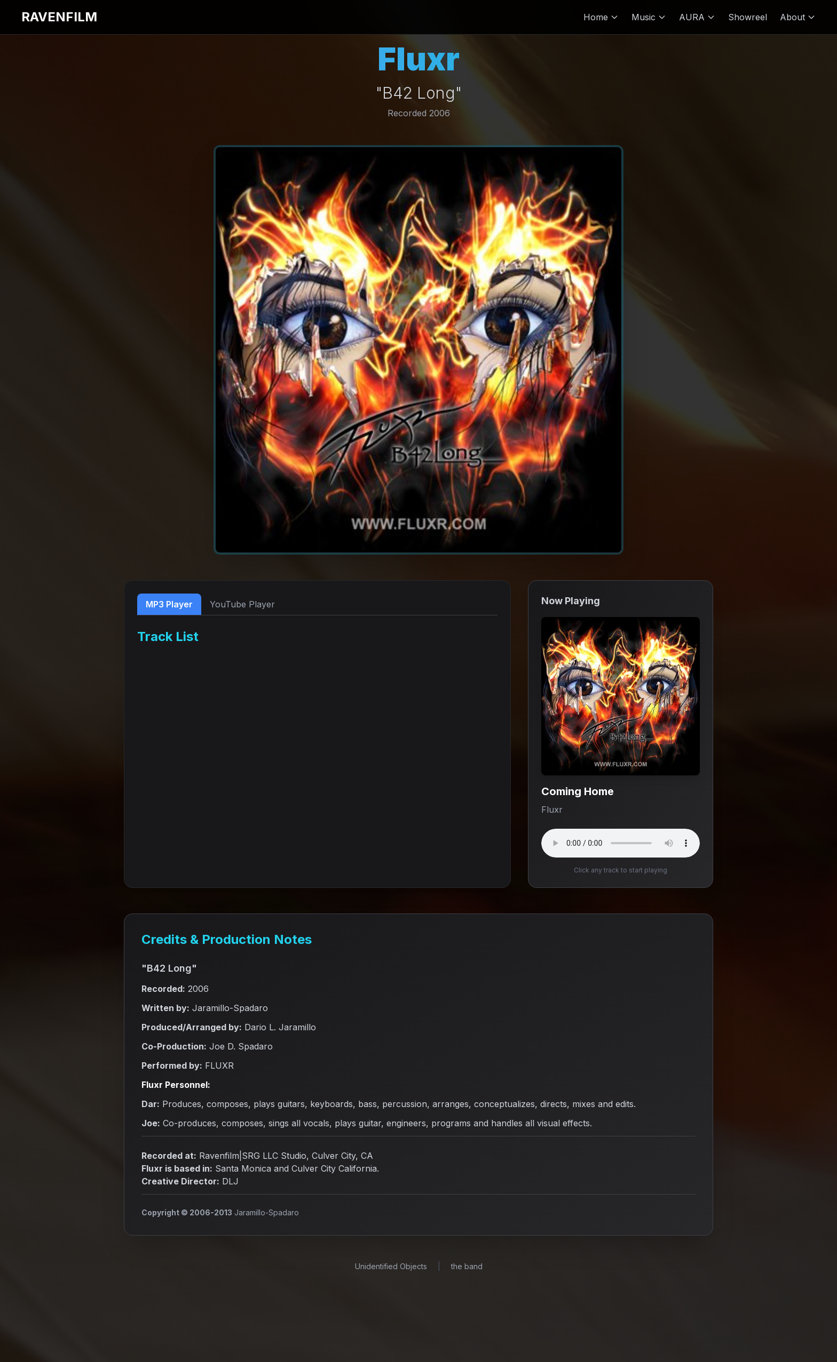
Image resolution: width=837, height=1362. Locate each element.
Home (601, 17)
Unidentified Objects (391, 1266)
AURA (697, 17)
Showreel (747, 17)
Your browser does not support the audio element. (620, 843)
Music (648, 17)
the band (467, 1266)
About (798, 17)
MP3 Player (169, 604)
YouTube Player (242, 604)
